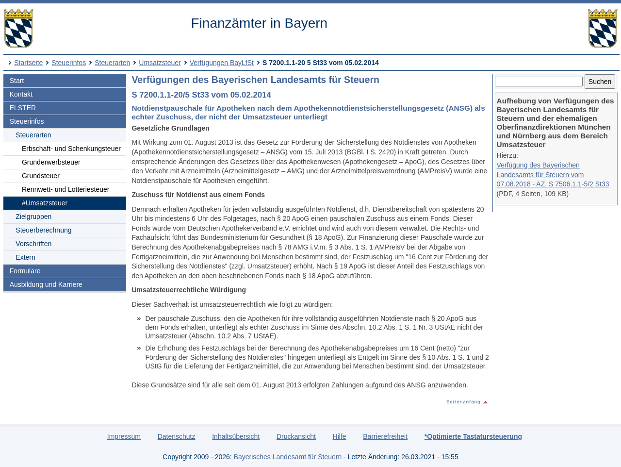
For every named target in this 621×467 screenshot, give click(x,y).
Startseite (28, 63)
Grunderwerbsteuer (51, 162)
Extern (25, 257)
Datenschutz (177, 436)
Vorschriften (33, 244)
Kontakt (21, 94)
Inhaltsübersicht (236, 436)
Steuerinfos (68, 63)
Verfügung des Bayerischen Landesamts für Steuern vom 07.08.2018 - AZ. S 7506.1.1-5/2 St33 (553, 174)
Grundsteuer (41, 176)
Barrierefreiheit (385, 436)
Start (17, 80)
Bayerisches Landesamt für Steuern (288, 457)
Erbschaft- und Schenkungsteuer (71, 148)
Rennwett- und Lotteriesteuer (66, 189)
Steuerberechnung (43, 230)
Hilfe (339, 436)
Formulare (25, 271)
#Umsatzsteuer (44, 203)
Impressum (124, 436)
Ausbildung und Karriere (46, 284)
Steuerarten (112, 63)
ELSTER (23, 108)
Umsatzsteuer (159, 63)
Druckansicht (296, 436)
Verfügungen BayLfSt (222, 63)
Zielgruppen (33, 216)
